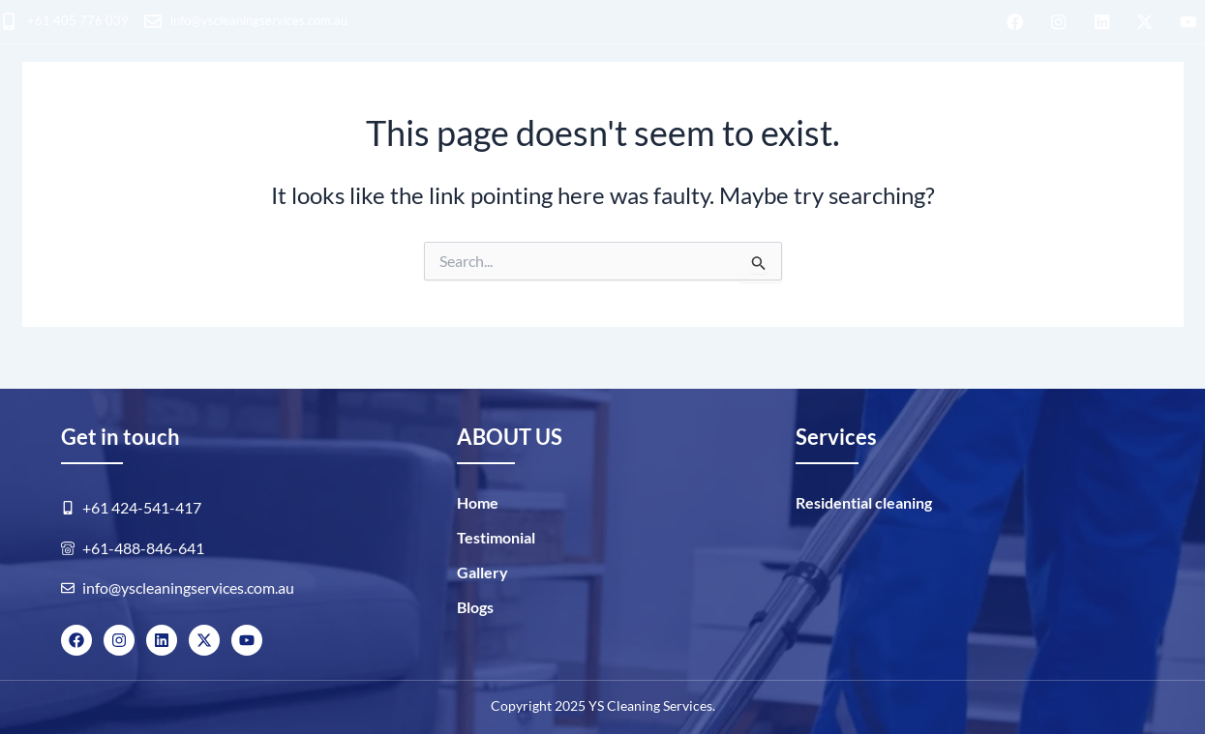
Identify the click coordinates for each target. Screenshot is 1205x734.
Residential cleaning (162, 105)
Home (477, 502)
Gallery (482, 572)
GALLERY (945, 102)
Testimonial (496, 537)
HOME (20, 105)
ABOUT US (837, 102)
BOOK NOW (1142, 105)
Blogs (1031, 102)
